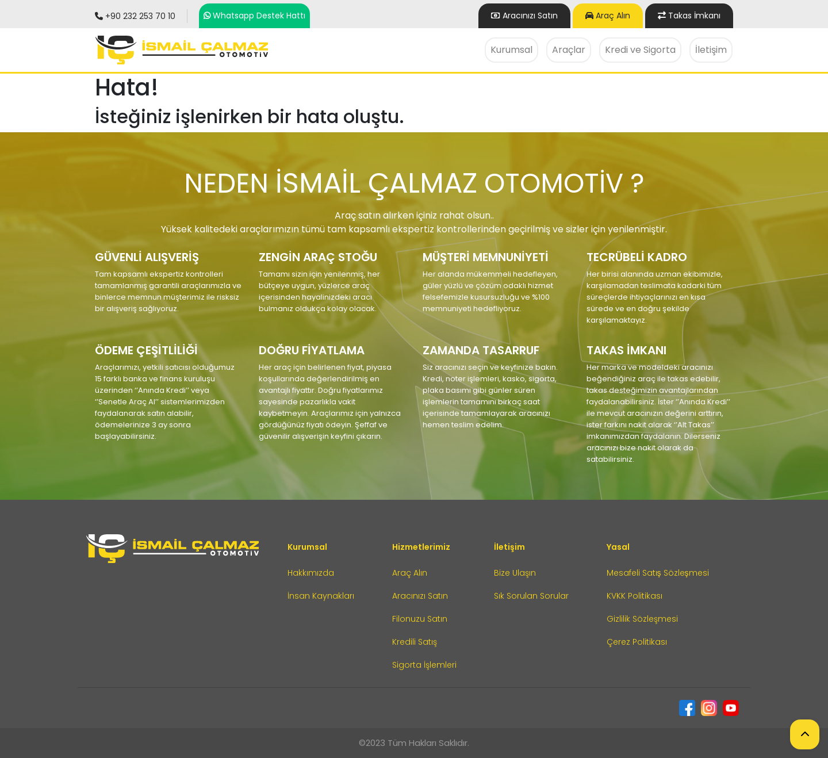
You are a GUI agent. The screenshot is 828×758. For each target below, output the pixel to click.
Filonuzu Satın (419, 619)
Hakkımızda (311, 573)
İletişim (711, 49)
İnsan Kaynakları (321, 596)
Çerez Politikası (637, 642)
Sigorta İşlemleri (424, 665)
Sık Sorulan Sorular (531, 596)
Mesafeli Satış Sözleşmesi (658, 573)
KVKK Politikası (634, 596)
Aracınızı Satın (420, 596)
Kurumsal (511, 49)
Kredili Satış (414, 642)
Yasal (618, 547)
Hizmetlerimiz (421, 547)
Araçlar (568, 49)
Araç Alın (607, 15)
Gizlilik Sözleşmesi (642, 619)
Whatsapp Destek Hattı (259, 15)
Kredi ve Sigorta (640, 49)
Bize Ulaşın (515, 573)
